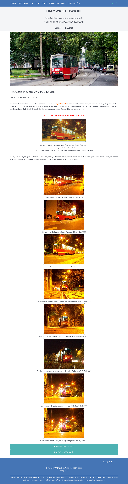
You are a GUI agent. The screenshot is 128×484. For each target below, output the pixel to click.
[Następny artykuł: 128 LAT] (64, 452)
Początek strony (110, 462)
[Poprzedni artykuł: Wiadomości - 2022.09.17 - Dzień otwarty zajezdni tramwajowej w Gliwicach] (64, 446)
